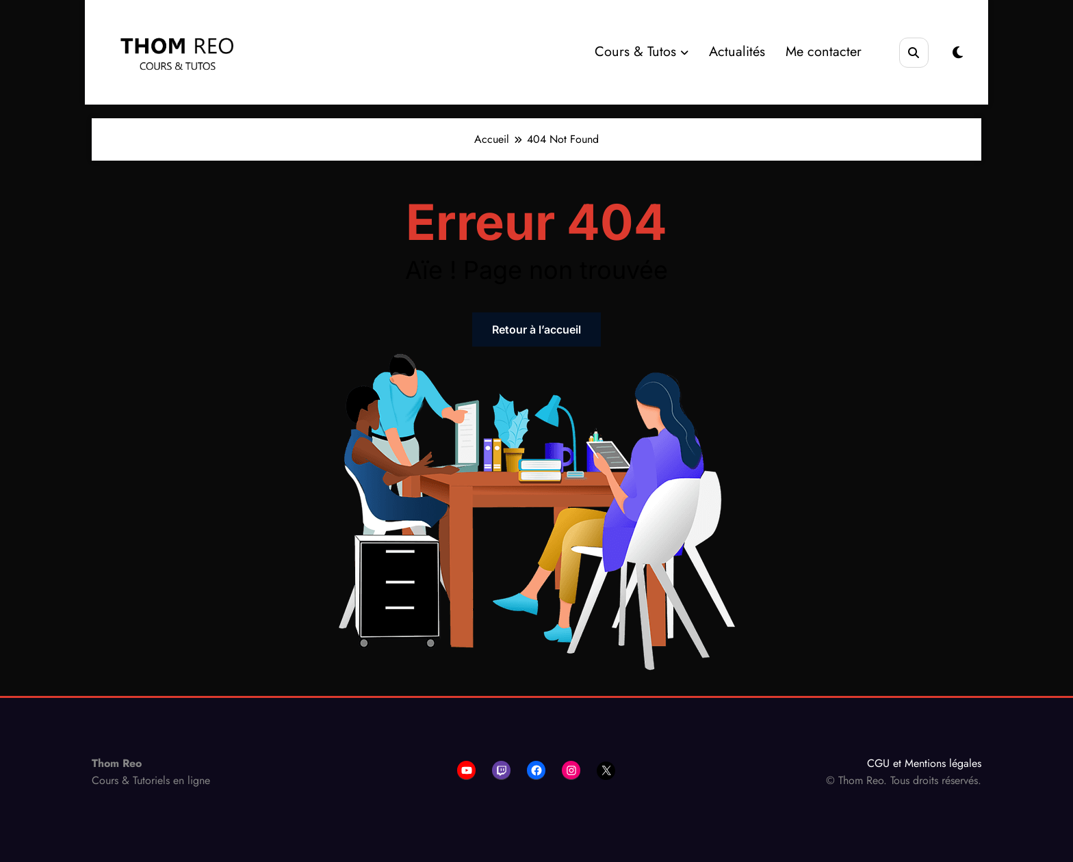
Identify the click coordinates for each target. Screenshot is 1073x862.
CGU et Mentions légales (924, 763)
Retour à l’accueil (536, 329)
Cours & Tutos (641, 52)
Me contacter (824, 52)
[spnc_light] (957, 53)
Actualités (737, 52)
